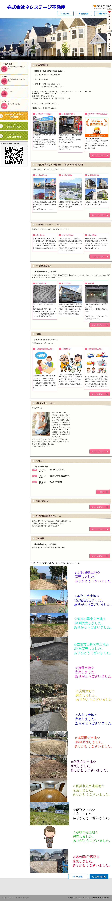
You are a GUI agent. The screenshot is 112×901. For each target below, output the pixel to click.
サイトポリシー (8, 897)
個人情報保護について (22, 897)
